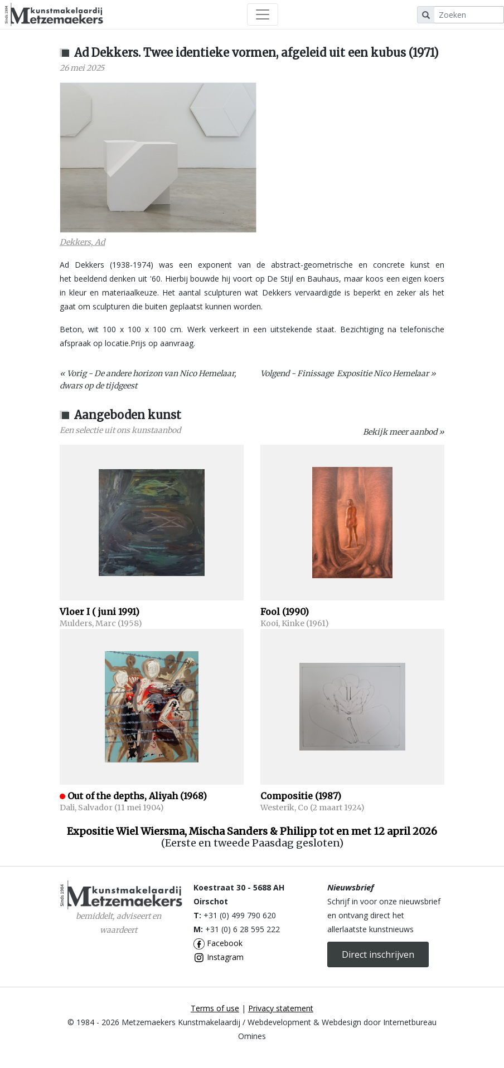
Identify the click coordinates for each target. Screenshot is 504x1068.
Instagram (218, 957)
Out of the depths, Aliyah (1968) (137, 795)
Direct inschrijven (378, 954)
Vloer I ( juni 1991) (99, 611)
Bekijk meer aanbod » (403, 432)
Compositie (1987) (300, 795)
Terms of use (215, 1008)
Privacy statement (280, 1008)
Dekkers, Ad (82, 242)
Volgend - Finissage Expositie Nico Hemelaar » (348, 373)
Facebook (218, 943)
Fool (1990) (284, 611)
